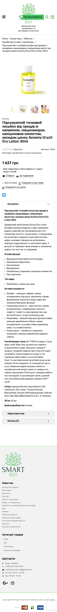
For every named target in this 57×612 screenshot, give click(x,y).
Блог (4, 509)
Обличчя (28, 38)
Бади (6, 539)
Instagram (13, 583)
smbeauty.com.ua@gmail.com (18, 569)
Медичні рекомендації (11, 518)
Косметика (16, 38)
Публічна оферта (9, 515)
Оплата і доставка (10, 499)
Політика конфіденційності (13, 521)
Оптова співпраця (33, 17)
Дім (5, 543)
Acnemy (5, 119)
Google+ (5, 583)
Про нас (5, 496)
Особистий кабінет (10, 487)
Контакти (6, 493)
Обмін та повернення (11, 502)
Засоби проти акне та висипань (18, 42)
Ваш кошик (6, 490)
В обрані (10, 176)
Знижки (5, 511)
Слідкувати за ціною (15, 187)
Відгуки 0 (18, 149)
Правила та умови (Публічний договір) (18, 505)
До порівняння (27, 176)
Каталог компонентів (11, 527)
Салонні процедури (12, 550)
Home (5, 38)
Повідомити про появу (33, 183)
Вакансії (5, 524)
